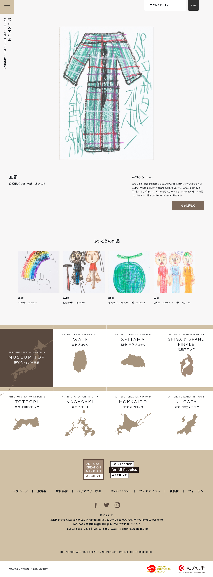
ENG (193, 5)
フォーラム (195, 491)
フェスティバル (149, 491)
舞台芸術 (62, 491)
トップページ (19, 491)
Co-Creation (120, 491)
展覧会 (41, 491)
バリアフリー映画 (89, 491)
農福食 (174, 491)
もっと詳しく (188, 205)
